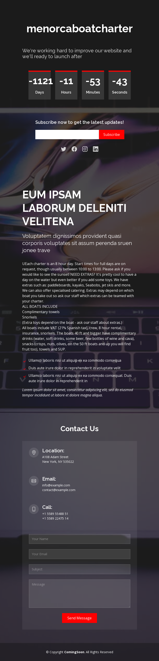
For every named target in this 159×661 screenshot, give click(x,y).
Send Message (79, 618)
